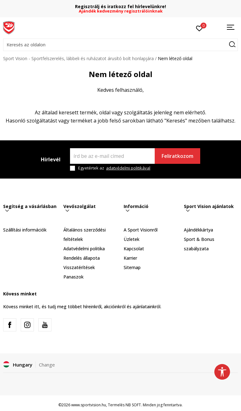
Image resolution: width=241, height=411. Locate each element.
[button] (120, 45)
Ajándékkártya (198, 230)
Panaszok (73, 277)
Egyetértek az (114, 168)
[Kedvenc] (199, 28)
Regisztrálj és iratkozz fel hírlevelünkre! (120, 6)
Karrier (130, 258)
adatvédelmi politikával (128, 168)
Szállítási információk (24, 230)
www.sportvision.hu (88, 405)
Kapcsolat (134, 249)
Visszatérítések (79, 267)
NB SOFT (133, 405)
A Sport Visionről (141, 230)
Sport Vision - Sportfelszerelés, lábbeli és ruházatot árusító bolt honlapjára (78, 58)
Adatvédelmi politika (84, 249)
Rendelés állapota (81, 258)
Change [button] (47, 365)
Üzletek (131, 239)
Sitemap (132, 267)
